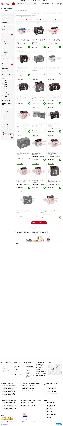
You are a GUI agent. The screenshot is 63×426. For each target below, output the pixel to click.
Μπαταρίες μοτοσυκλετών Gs (9, 406)
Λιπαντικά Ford (49, 409)
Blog (15, 372)
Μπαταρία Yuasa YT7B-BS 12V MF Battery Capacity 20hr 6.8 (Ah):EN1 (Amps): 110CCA (54, 96)
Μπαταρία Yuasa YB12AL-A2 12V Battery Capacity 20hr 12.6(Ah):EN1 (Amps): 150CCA (23, 181)
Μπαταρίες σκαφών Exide (51, 391)
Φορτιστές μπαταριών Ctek (27, 403)
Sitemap (16, 371)
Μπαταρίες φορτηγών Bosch (28, 385)
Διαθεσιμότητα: (20, 43)
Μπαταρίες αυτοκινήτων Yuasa (9, 394)
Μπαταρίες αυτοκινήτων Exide (9, 388)
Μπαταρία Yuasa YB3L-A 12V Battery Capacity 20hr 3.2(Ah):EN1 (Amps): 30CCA (53, 68)
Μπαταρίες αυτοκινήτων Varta (9, 390)
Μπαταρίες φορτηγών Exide (27, 390)
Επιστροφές (28, 372)
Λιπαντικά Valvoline (49, 403)
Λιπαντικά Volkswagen (50, 405)
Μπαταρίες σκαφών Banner (51, 386)
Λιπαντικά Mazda (49, 408)
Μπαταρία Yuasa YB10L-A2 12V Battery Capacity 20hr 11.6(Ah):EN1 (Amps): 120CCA (54, 153)
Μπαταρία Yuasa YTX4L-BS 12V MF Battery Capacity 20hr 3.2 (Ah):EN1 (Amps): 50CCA (38, 40)
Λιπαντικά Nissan (49, 406)
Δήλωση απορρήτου (18, 374)
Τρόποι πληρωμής (29, 366)
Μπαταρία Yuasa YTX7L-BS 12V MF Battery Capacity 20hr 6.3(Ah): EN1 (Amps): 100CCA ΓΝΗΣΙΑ (54, 181)
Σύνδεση (4, 365)
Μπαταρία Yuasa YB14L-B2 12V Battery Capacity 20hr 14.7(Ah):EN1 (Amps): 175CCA (38, 181)
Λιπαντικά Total (49, 415)
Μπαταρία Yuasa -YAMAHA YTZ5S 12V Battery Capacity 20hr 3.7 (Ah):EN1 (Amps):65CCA (39, 125)
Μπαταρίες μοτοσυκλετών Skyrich (9, 408)
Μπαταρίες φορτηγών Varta (27, 387)
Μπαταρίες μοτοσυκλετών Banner (9, 409)
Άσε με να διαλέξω (4, 424)
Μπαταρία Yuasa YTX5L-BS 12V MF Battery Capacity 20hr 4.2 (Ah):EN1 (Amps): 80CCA (23, 68)
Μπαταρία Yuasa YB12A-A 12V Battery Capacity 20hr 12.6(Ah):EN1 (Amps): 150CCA (50, 211)
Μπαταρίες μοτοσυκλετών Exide (9, 405)
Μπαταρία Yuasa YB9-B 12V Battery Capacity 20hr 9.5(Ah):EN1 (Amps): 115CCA (23, 125)
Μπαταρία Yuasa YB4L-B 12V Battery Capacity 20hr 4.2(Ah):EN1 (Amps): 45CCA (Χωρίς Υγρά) (23, 40)
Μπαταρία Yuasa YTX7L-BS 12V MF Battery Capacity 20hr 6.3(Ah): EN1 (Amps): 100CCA (38, 96)
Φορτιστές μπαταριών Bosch (28, 402)
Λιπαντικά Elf (48, 417)
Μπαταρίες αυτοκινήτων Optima (9, 393)
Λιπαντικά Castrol (49, 411)
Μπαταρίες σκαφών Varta (51, 389)
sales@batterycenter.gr (40, 375)
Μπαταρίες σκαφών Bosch (51, 388)
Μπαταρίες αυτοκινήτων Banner (9, 385)
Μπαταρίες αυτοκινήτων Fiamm (9, 391)
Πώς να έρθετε (17, 366)
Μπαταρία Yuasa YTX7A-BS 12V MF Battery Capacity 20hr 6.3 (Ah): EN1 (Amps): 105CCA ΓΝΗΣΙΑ (54, 125)
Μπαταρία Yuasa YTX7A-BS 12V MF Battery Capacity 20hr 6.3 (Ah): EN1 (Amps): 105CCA (39, 68)
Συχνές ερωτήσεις (30, 375)
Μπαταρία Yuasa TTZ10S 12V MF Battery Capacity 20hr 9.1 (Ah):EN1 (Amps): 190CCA (23, 153)
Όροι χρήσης (28, 373)
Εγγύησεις (28, 370)
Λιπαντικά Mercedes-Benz (51, 402)
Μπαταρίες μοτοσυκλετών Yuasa (9, 403)
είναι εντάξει (58, 424)
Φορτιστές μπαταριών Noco (27, 406)
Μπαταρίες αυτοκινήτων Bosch (9, 387)
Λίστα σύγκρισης (6, 371)
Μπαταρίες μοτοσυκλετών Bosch (9, 402)
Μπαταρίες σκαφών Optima (51, 392)
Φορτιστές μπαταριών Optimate (28, 405)
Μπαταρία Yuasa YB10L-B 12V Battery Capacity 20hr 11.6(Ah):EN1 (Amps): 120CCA (38, 153)
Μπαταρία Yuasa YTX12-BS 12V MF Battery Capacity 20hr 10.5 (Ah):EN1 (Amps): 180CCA (27, 211)
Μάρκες (16, 369)
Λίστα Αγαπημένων (6, 370)
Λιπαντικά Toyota (49, 412)
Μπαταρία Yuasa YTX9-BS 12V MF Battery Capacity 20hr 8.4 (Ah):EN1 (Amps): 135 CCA (23, 96)
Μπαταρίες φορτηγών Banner (28, 388)
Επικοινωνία (16, 365)
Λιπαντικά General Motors (51, 414)
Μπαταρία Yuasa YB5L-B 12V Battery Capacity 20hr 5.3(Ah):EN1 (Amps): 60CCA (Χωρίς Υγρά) (54, 40)
